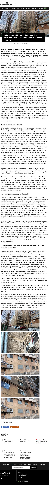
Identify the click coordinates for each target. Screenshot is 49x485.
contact (20, 477)
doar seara (42, 464)
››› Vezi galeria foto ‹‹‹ (7, 422)
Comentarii (14, 427)
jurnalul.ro (13, 59)
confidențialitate (22, 476)
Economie (25, 8)
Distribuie (5, 427)
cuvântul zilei (23, 481)
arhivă (19, 472)
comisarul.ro (10, 44)
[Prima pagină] (2, 8)
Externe (35, 8)
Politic (6, 8)
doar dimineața (32, 464)
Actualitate (13, 8)
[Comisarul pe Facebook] (1, 478)
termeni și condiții (22, 474)
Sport (19, 8)
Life (31, 8)
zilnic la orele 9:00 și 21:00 (19, 464)
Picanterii (42, 8)
